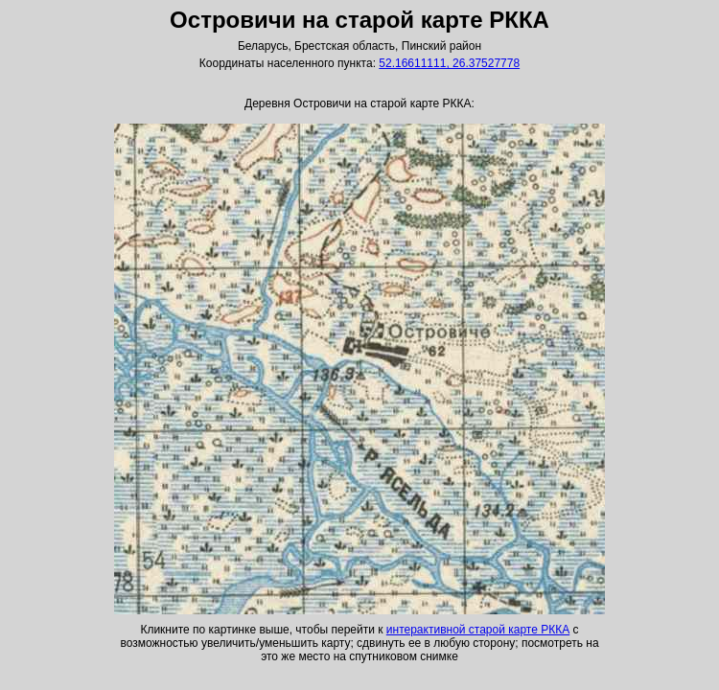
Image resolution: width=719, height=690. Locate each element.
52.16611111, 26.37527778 (449, 63)
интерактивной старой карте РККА (477, 629)
